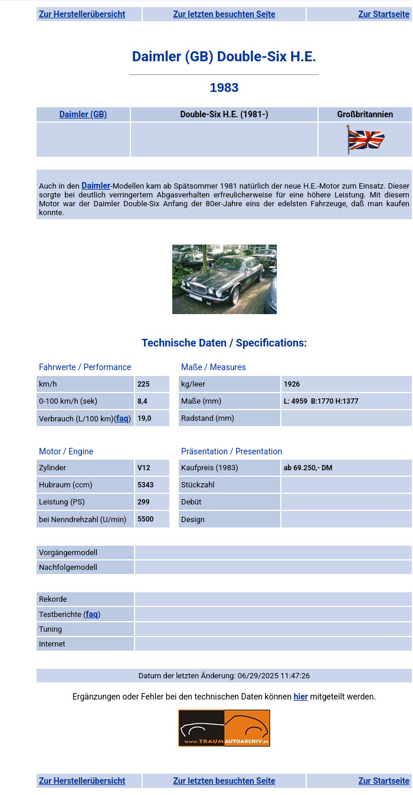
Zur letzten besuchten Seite (224, 14)
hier (301, 696)
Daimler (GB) (83, 114)
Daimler (95, 185)
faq (122, 418)
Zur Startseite (383, 14)
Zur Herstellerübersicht (82, 14)
